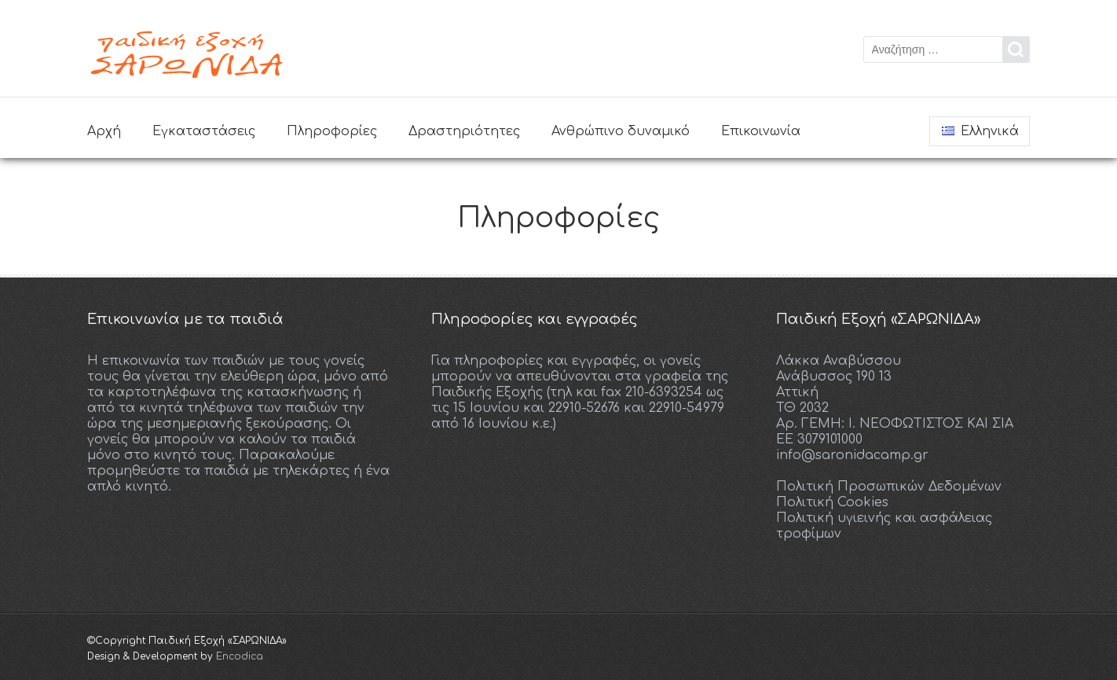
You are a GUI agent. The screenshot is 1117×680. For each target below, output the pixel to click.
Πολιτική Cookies (832, 502)
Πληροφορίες (332, 131)
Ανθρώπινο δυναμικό (620, 131)
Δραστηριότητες (464, 131)
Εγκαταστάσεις (203, 131)
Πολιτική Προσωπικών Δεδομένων (889, 487)
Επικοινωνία (760, 131)
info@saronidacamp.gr (852, 455)
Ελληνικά (980, 131)
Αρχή (104, 131)
